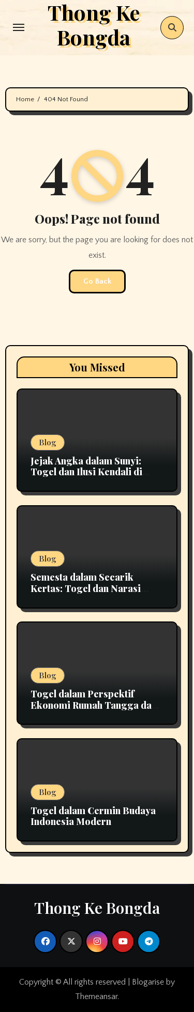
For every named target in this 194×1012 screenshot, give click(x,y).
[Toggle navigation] (18, 27)
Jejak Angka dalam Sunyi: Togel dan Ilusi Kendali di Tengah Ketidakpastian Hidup (96, 472)
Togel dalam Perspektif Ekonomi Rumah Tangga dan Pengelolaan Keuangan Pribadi (94, 711)
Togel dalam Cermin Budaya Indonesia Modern (93, 816)
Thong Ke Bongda (97, 907)
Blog (47, 442)
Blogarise (148, 982)
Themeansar (96, 996)
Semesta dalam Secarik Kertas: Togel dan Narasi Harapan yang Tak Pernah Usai (88, 594)
